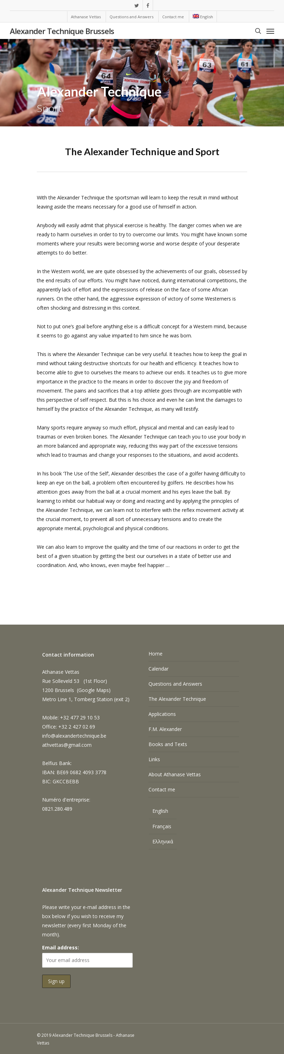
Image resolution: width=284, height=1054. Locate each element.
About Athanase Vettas (174, 774)
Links (154, 759)
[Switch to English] (163, 812)
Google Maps (93, 690)
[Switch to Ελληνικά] (163, 841)
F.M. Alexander (165, 729)
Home (155, 653)
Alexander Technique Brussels (62, 31)
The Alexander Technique (177, 699)
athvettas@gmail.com (67, 745)
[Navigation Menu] (270, 30)
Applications (162, 714)
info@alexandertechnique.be (74, 735)
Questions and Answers (175, 683)
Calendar (158, 668)
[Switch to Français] (163, 826)
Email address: (60, 947)
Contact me (161, 789)
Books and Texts (167, 744)
